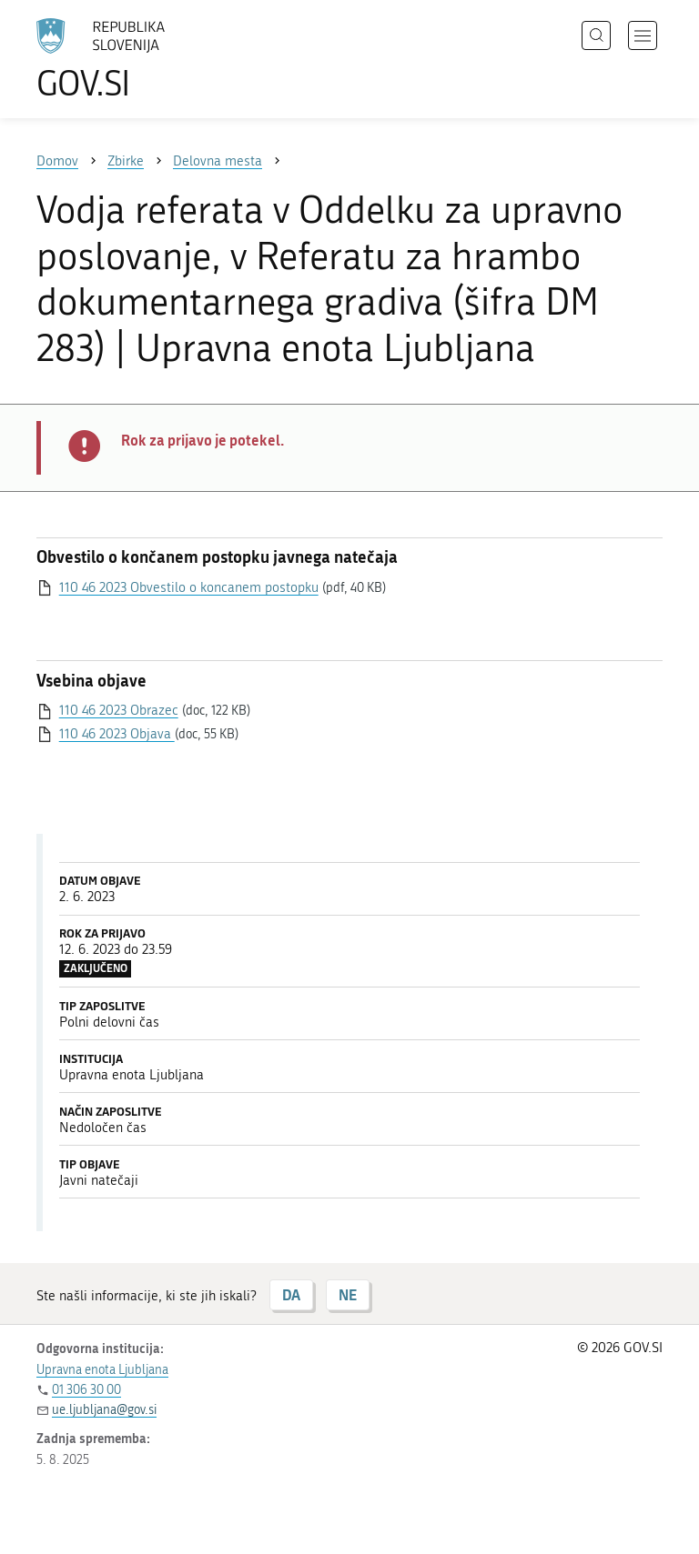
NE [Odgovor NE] (348, 1294)
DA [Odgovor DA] (291, 1294)
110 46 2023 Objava (117, 734)
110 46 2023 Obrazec (118, 710)
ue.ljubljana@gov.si (104, 1410)
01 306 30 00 (86, 1390)
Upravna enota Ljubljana (102, 1370)
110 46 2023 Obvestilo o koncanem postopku (189, 587)
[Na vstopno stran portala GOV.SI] (127, 59)
